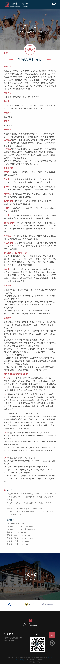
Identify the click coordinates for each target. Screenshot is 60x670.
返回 (7, 53)
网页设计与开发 (34, 662)
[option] (12, 604)
